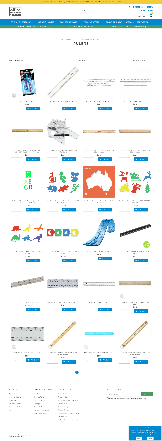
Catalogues (37, 404)
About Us (37, 394)
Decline (150, 438)
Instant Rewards (39, 400)
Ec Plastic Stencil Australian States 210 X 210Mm (99, 204)
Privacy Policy (63, 397)
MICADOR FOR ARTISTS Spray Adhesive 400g (18, 431)
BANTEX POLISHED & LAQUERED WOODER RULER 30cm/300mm (27, 154)
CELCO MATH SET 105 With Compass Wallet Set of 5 (63, 154)
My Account (13, 394)
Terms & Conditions (130, 398)
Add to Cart (33, 108)
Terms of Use (62, 394)
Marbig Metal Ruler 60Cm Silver (27, 305)
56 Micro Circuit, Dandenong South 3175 (67, 421)
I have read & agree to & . (127, 398)
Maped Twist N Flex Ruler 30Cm (99, 254)
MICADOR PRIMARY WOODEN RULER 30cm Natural (63, 356)
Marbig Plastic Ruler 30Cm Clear (99, 305)
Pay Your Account (15, 404)
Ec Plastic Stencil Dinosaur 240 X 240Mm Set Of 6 (27, 255)
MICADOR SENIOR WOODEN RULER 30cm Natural (135, 356)
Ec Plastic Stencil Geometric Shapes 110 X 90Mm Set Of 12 (63, 255)
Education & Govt (112, 22)
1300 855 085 (141, 7)
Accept (139, 438)
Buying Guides (38, 407)
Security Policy (63, 407)
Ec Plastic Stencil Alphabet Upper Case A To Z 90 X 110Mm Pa (27, 204)
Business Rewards (67, 22)
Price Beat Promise (44, 22)
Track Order (13, 400)
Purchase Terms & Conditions (68, 400)
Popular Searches (64, 410)
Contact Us (142, 22)
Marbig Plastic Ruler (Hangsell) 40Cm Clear (63, 305)
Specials (130, 22)
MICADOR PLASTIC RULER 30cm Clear (27, 356)
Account (141, 14)
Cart (151, 14)
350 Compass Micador (27, 101)
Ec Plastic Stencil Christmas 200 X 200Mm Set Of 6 (135, 204)
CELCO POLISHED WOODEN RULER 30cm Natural (99, 154)
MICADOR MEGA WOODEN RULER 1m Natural (135, 306)
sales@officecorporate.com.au (68, 413)
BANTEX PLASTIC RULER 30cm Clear (63, 101)
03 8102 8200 (146, 10)
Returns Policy (63, 404)
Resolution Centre (15, 407)
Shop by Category (21, 22)
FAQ (10, 410)
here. (151, 435)
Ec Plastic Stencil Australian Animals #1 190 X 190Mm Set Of (63, 204)
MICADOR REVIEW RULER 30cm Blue (99, 356)
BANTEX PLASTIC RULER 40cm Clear (99, 101)
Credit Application (15, 397)
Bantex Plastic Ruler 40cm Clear (135, 101)
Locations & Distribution (42, 410)
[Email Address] (124, 394)
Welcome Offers (89, 21)
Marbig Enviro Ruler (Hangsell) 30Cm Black (135, 255)
